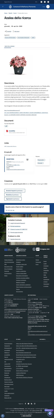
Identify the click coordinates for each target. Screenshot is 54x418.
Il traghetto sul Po (20, 359)
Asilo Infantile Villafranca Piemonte (24, 377)
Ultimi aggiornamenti (9, 393)
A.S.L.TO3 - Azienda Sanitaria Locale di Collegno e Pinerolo (29, 348)
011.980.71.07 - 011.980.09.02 (13, 165)
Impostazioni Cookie (9, 389)
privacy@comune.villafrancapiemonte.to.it (37, 331)
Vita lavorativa (19, 291)
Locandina (12, 131)
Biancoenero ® (38, 412)
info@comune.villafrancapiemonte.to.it (15, 169)
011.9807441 (9, 302)
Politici (5, 275)
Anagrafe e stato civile (21, 264)
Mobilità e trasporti (20, 282)
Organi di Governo (8, 260)
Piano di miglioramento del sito (8, 359)
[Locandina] (7, 131)
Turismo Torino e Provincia (22, 370)
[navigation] (3, 6)
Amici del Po (19, 361)
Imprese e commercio (21, 280)
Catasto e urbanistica (21, 271)
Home (5, 13)
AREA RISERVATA (26, 416)
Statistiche (6, 395)
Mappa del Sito (7, 398)
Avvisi (15, 13)
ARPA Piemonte (20, 375)
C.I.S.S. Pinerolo (19, 368)
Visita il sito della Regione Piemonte (24, 343)
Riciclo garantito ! (20, 350)
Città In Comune (36, 410)
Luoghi (45, 263)
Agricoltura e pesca (20, 260)
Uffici (5, 264)
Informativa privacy (8, 384)
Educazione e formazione (22, 275)
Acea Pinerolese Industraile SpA (23, 352)
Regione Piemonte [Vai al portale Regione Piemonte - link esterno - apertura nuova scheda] (8, 2)
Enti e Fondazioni (8, 269)
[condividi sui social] (8, 31)
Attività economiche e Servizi (46, 279)
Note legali (6, 386)
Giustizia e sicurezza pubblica (22, 278)
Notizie (37, 260)
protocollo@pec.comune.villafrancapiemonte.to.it (15, 309)
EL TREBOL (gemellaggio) (22, 366)
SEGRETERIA (10, 159)
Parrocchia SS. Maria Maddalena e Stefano (26, 357)
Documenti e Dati (8, 266)
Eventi (45, 261)
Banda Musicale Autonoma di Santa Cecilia (26, 355)
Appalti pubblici (19, 266)
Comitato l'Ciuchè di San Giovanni (24, 364)
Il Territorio (46, 266)
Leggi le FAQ (7, 364)
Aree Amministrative (9, 262)
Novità (10, 13)
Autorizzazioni (19, 269)
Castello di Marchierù (21, 373)
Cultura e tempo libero (21, 273)
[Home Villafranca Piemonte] (22, 6)
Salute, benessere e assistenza (23, 285)
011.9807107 (9, 301)
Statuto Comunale (8, 382)
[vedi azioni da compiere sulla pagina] (16, 31)
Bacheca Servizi (8, 380)
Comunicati (38, 262)
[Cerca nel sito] (48, 6)
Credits (6, 391)
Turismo (18, 289)
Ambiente (18, 262)
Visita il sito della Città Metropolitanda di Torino (27, 346)
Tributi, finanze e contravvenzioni (23, 287)
